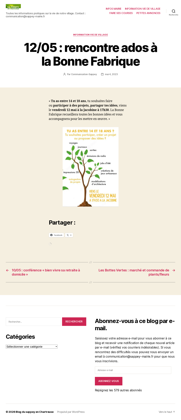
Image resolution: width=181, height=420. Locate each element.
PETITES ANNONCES (148, 13)
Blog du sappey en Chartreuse (34, 411)
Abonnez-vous (108, 381)
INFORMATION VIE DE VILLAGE (142, 8)
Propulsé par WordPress (71, 411)
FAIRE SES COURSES (121, 13)
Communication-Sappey (84, 74)
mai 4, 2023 (111, 74)
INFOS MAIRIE (113, 8)
